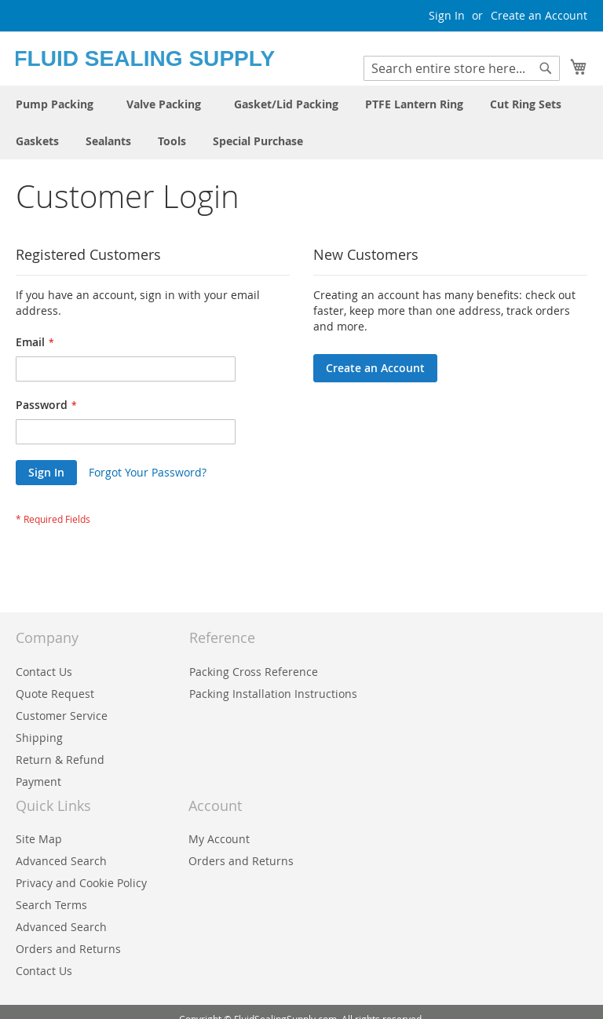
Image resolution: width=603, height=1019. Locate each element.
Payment (38, 781)
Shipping (39, 737)
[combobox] (462, 68)
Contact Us (44, 671)
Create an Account (539, 15)
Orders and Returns (241, 860)
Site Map (39, 838)
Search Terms (51, 904)
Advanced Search (61, 860)
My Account (219, 838)
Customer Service (62, 715)
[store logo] (159, 57)
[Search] (545, 68)
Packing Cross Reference (253, 671)
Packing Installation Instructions (273, 693)
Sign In (447, 15)
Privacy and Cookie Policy (81, 882)
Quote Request (55, 693)
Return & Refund (60, 759)
